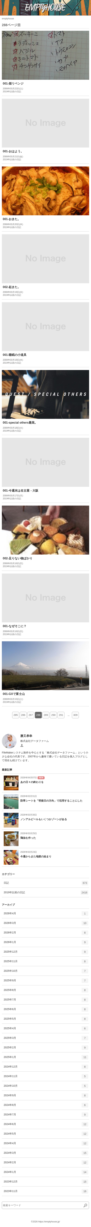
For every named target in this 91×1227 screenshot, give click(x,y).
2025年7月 (46, 1001)
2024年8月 (46, 1106)
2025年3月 (46, 1039)
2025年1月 (46, 1058)
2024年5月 (46, 1135)
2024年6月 (46, 1125)
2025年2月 (46, 1048)
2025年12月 (46, 953)
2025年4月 (46, 1029)
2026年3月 (46, 924)
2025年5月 (46, 1020)
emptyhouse (8, 18)
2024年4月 (46, 1144)
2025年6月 (46, 1010)
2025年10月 (46, 972)
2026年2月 (46, 933)
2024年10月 (46, 1087)
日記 (46, 884)
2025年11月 (46, 962)
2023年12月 (46, 1182)
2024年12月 (46, 1068)
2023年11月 (46, 1192)
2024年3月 (46, 1154)
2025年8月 (46, 991)
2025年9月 (46, 981)
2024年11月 (46, 1077)
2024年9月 (46, 1096)
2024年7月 (46, 1115)
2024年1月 (46, 1173)
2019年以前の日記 (46, 893)
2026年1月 (46, 943)
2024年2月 (46, 1163)
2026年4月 (46, 914)
